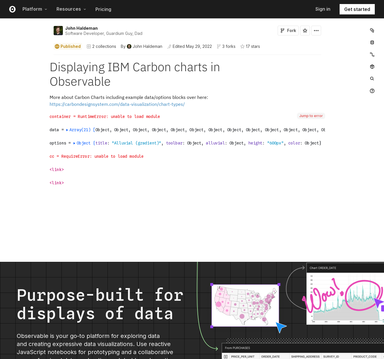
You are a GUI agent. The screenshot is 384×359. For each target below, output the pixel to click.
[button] (46, 57)
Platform (34, 9)
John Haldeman (81, 28)
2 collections (101, 46)
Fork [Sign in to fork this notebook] (288, 30)
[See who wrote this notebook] (141, 46)
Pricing (103, 9)
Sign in (322, 9)
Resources (71, 9)
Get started (357, 9)
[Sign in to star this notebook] (305, 30)
